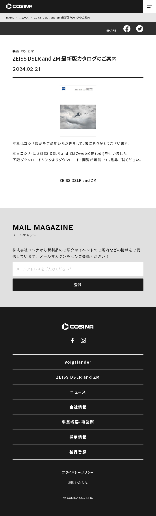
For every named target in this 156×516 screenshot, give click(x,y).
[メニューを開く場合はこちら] (149, 6)
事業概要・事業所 (78, 422)
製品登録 (78, 452)
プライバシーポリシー (78, 472)
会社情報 (78, 407)
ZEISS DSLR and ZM (78, 180)
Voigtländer (78, 362)
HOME (10, 17)
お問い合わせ (78, 482)
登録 (78, 284)
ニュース (24, 17)
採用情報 (78, 437)
